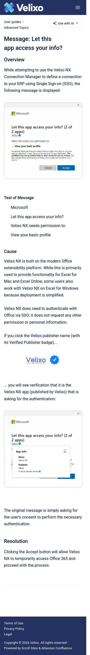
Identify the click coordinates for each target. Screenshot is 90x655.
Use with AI (66, 23)
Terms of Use (13, 623)
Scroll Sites (30, 648)
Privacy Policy (14, 629)
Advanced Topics (16, 27)
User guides (12, 22)
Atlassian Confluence (57, 648)
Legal (8, 634)
